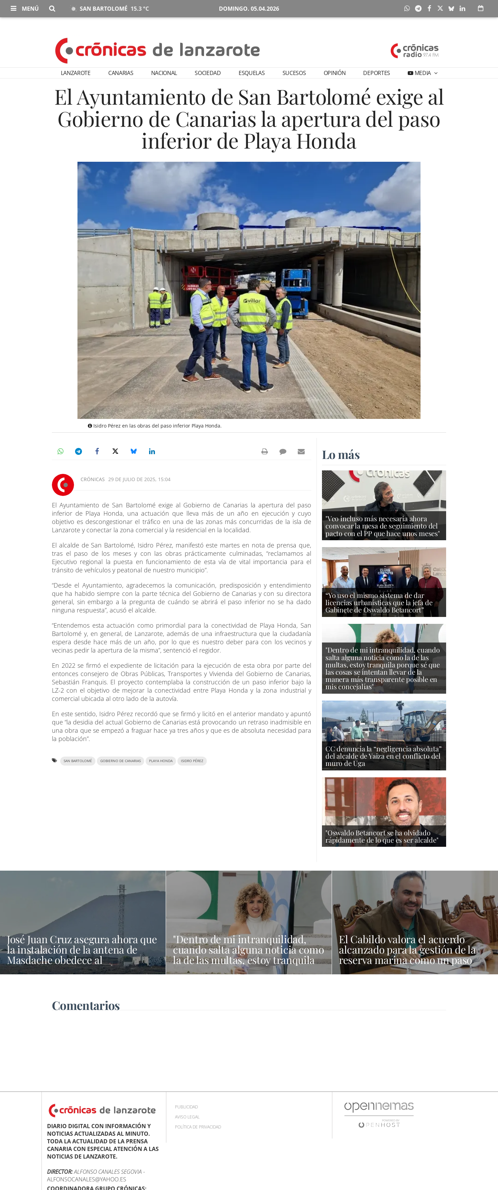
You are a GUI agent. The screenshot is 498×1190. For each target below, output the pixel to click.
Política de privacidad (198, 1127)
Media (422, 73)
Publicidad (186, 1107)
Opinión (335, 73)
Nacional (164, 73)
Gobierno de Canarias (120, 761)
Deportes (376, 73)
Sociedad (208, 73)
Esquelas (252, 73)
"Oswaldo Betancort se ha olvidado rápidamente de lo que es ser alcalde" (382, 836)
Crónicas (93, 479)
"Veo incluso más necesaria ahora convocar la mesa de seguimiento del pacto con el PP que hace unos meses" (382, 525)
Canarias (120, 73)
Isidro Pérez (192, 761)
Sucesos (294, 73)
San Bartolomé (78, 761)
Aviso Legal (187, 1117)
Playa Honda (161, 761)
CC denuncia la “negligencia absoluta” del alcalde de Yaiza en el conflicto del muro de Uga (383, 756)
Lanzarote (76, 73)
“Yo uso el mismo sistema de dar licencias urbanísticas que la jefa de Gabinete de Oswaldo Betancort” (379, 602)
